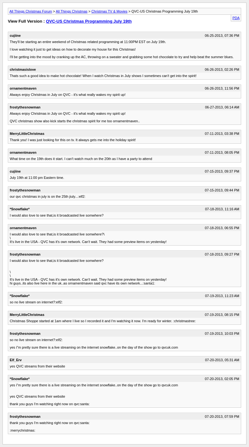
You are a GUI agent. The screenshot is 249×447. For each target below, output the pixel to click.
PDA (236, 18)
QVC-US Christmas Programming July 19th (89, 21)
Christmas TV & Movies (109, 11)
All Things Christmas (71, 11)
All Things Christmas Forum (30, 11)
